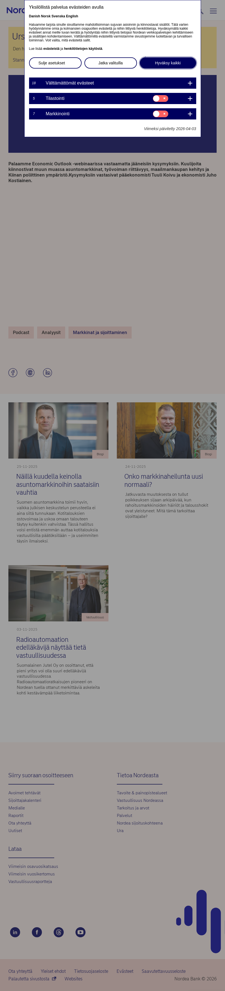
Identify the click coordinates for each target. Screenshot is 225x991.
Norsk (46, 16)
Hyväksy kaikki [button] (168, 63)
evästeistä (51, 49)
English (72, 16)
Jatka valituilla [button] (110, 63)
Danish (34, 16)
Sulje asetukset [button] (52, 63)
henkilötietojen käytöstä (83, 49)
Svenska (58, 16)
